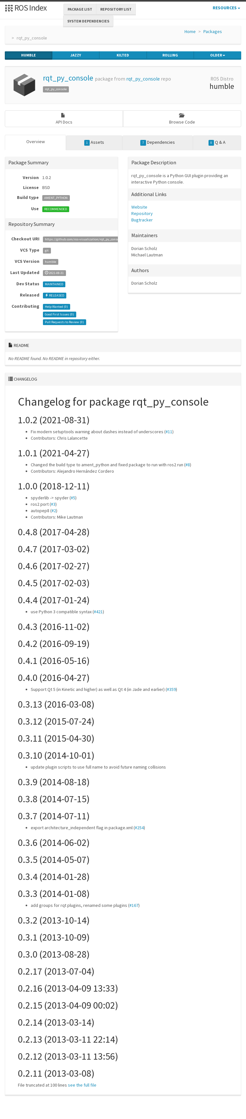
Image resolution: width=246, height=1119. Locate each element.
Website (139, 207)
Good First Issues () (59, 314)
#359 (171, 689)
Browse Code (182, 119)
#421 (98, 612)
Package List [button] (80, 9)
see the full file (82, 1085)
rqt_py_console (68, 78)
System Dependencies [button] (88, 21)
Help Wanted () (56, 307)
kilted (123, 55)
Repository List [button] (116, 9)
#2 (54, 510)
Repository (142, 213)
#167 (133, 905)
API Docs (64, 119)
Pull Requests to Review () (64, 322)
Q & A (217, 142)
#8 (187, 465)
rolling (170, 55)
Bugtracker (142, 220)
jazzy (75, 55)
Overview (35, 141)
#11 (169, 432)
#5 (73, 498)
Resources (226, 8)
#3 (53, 504)
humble (28, 55)
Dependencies (157, 142)
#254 (139, 828)
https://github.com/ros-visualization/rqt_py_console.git (85, 239)
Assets (94, 142)
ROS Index (26, 7)
